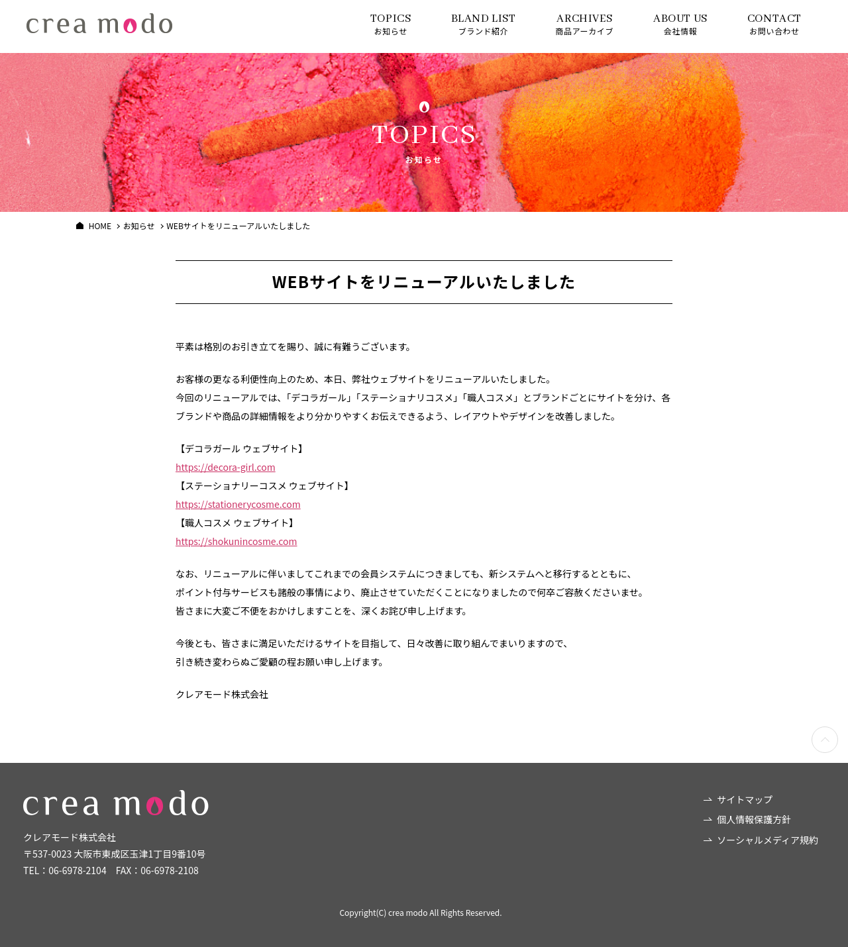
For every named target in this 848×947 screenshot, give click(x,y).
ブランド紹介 (483, 24)
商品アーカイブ (584, 24)
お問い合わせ (774, 24)
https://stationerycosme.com (238, 504)
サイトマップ (744, 799)
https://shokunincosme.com (236, 541)
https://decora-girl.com (226, 467)
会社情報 (680, 24)
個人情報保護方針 (754, 819)
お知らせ (390, 24)
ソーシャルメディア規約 (767, 839)
